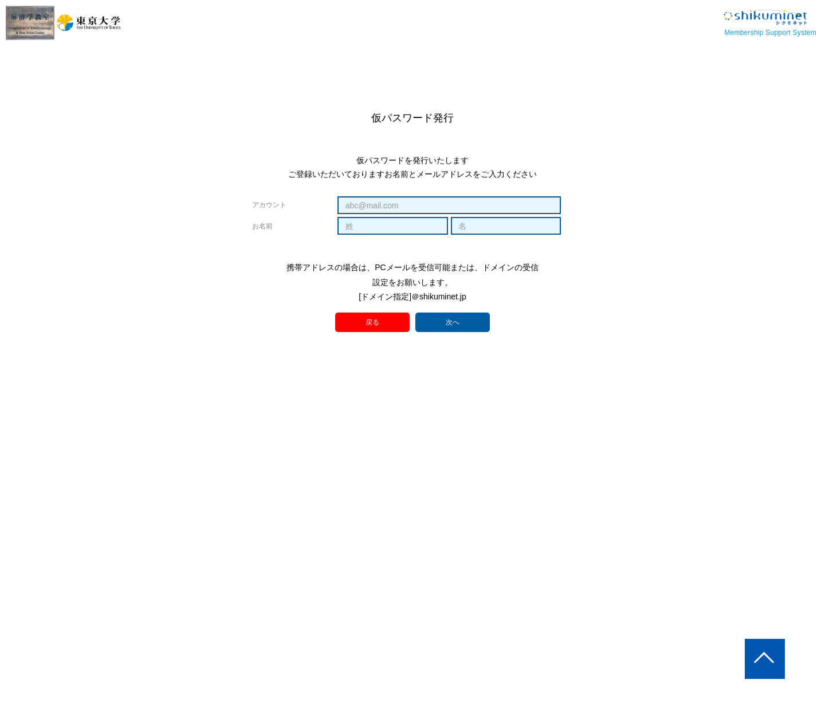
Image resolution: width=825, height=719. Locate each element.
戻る (373, 322)
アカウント (269, 205)
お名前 (262, 226)
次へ (452, 323)
